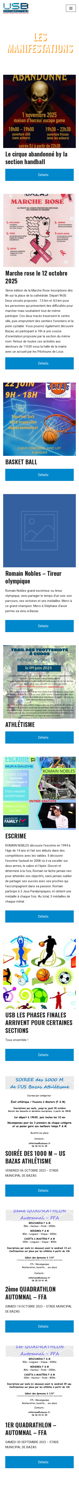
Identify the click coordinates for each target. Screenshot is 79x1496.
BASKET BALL (21, 461)
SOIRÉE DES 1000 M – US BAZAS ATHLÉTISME (35, 1157)
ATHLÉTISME (20, 724)
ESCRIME (15, 835)
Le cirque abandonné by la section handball (36, 157)
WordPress (35, 1492)
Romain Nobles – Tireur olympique (33, 577)
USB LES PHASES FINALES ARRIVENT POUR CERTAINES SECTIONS (38, 1022)
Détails (39, 175)
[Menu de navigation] (71, 8)
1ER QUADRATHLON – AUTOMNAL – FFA (30, 1428)
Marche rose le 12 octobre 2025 (36, 277)
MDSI (68, 1492)
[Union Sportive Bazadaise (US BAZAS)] (15, 8)
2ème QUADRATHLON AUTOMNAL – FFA (30, 1293)
